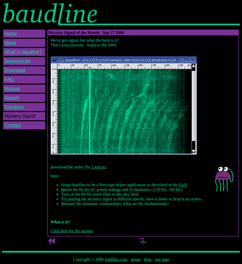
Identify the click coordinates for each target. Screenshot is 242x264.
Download (14, 70)
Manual (12, 88)
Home (10, 33)
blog (147, 259)
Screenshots (17, 61)
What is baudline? (23, 51)
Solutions (14, 106)
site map (162, 259)
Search (11, 97)
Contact (12, 125)
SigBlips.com (116, 259)
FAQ (9, 79)
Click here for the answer (71, 231)
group (135, 259)
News (10, 42)
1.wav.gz (98, 167)
